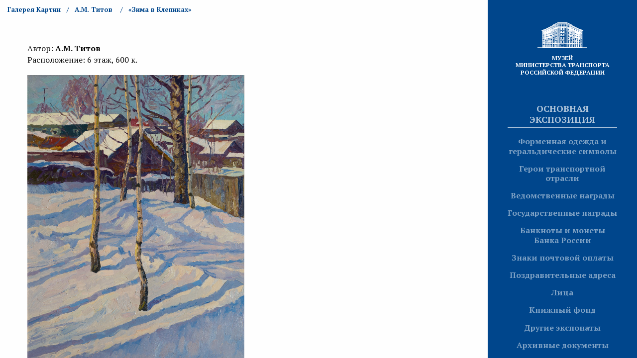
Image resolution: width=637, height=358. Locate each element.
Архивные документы (563, 345)
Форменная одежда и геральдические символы (563, 146)
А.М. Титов (93, 9)
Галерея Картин (34, 9)
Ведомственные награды (563, 195)
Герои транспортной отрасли (562, 173)
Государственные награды (562, 212)
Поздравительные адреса (563, 274)
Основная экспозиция (562, 113)
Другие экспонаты (562, 327)
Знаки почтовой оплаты (563, 257)
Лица (562, 292)
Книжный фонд (562, 309)
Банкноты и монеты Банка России (562, 235)
